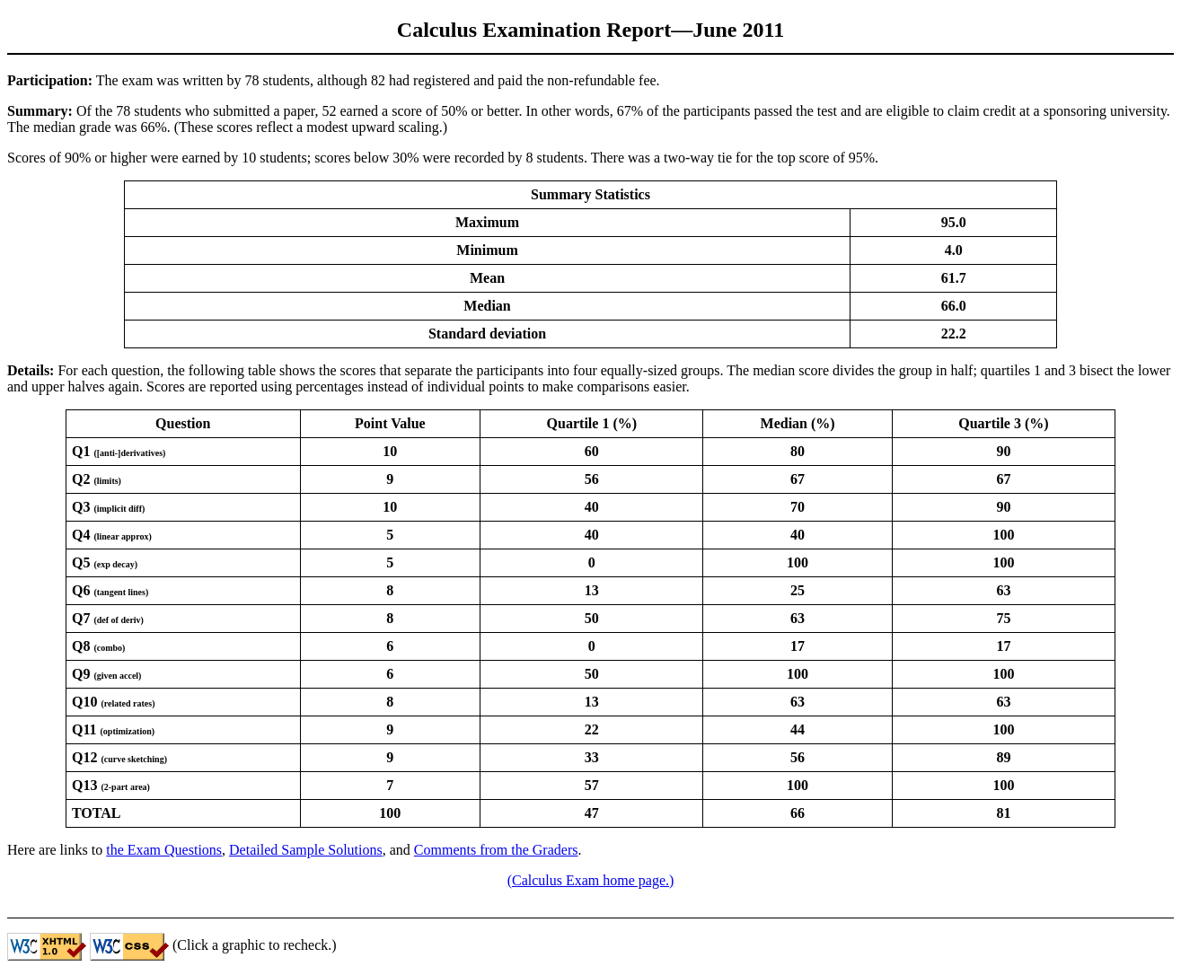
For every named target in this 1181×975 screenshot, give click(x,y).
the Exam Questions (164, 849)
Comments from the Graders (496, 849)
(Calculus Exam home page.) (590, 880)
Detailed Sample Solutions (306, 849)
